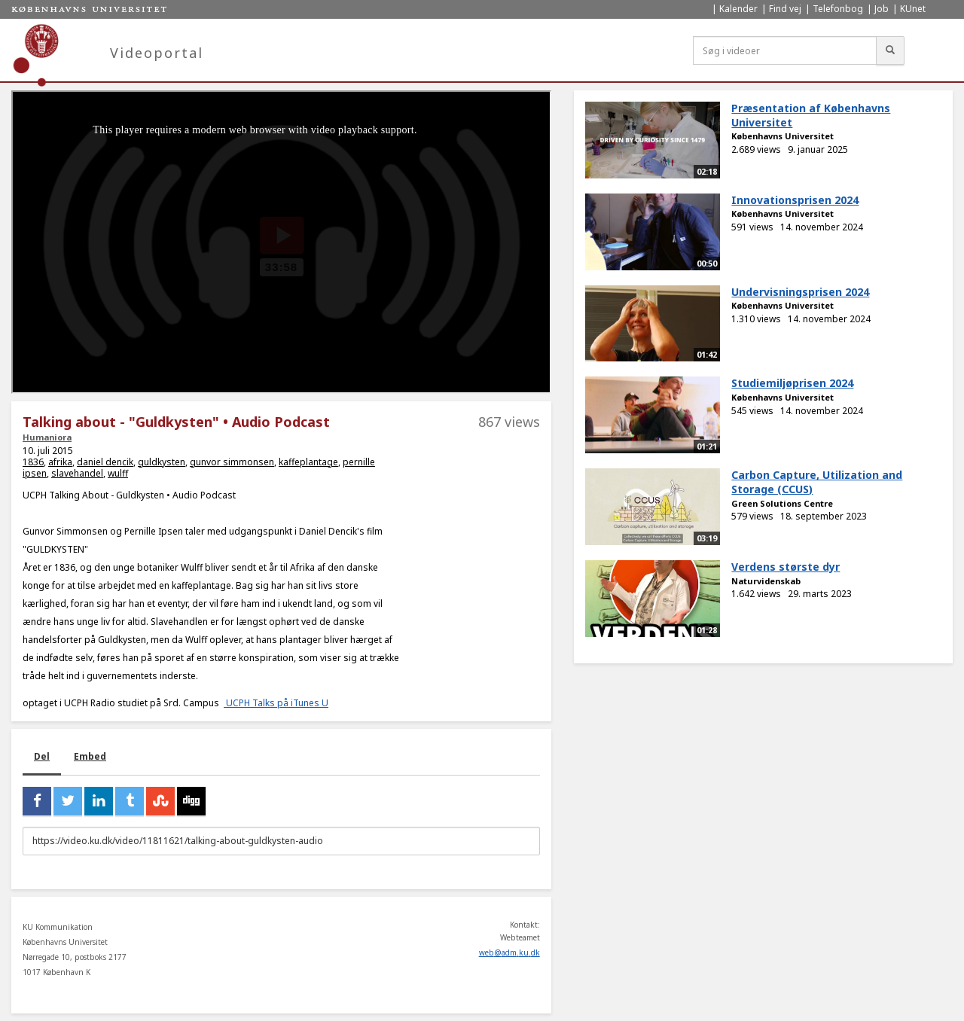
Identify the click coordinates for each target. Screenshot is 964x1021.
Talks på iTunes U (290, 702)
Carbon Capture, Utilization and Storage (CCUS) (816, 482)
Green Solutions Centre (782, 503)
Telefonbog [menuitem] (838, 8)
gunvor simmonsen (232, 462)
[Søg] (890, 50)
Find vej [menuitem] (785, 8)
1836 (33, 462)
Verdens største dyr (785, 566)
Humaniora (47, 437)
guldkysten (161, 462)
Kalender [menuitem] (738, 8)
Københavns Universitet (782, 136)
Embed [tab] (90, 756)
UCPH (239, 702)
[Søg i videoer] (785, 50)
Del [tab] (42, 756)
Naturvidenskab (766, 581)
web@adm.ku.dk (509, 952)
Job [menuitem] (881, 8)
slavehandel (77, 473)
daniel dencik (105, 462)
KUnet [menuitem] (913, 8)
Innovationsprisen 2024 (795, 200)
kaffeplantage (308, 462)
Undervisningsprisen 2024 (800, 292)
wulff (118, 473)
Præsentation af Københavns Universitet (810, 115)
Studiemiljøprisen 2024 (792, 383)
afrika (60, 462)
